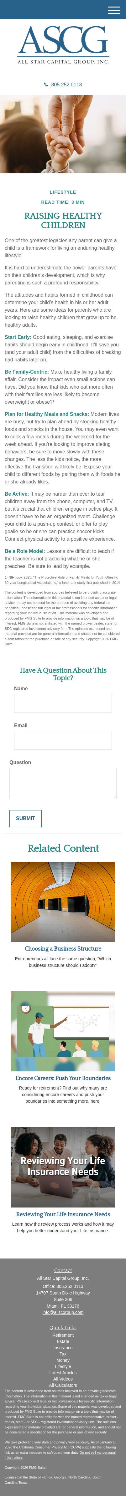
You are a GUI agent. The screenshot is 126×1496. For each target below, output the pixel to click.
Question (20, 762)
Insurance (62, 1347)
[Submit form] (25, 818)
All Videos (63, 1378)
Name (21, 688)
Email (21, 725)
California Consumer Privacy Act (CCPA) (50, 1447)
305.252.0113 (63, 84)
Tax (63, 1353)
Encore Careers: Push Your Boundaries (63, 1078)
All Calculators (63, 1385)
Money (63, 1360)
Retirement (63, 1335)
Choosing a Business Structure (63, 949)
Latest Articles (62, 1372)
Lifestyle (63, 1366)
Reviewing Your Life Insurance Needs (63, 1215)
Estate (63, 1341)
